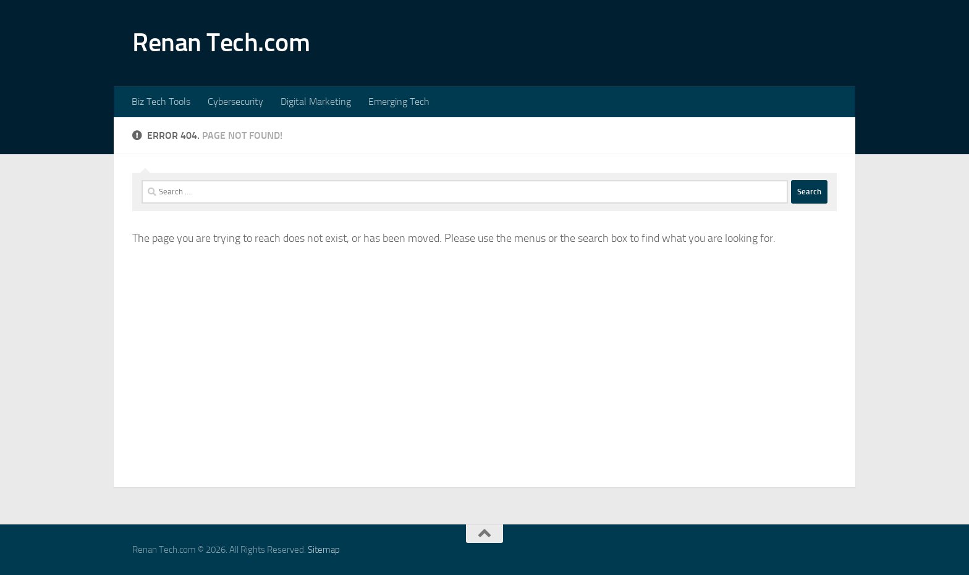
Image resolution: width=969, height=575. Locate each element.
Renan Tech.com (221, 42)
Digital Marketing (316, 101)
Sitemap (324, 549)
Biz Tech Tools (161, 101)
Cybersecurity (235, 101)
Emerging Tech (398, 101)
